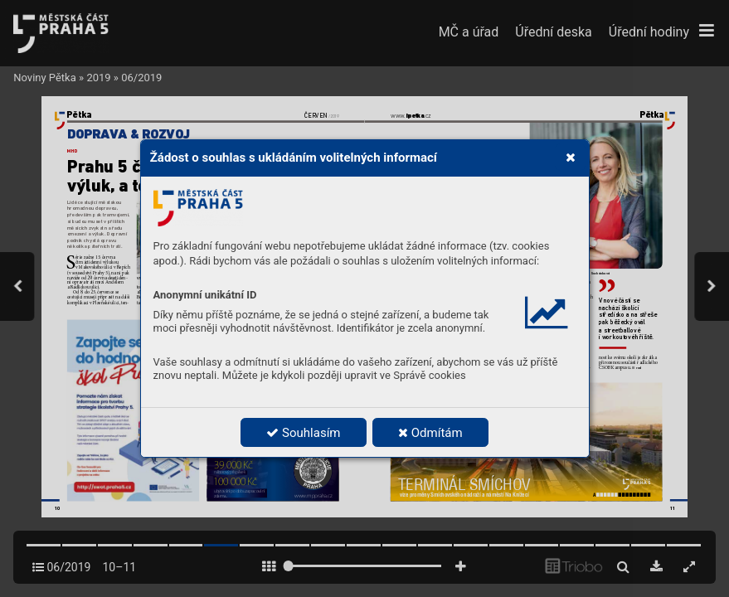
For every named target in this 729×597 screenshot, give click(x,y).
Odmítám (430, 432)
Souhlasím (303, 432)
